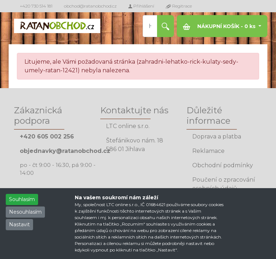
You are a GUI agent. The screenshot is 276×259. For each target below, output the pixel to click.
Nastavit (19, 224)
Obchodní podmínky (222, 165)
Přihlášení (141, 6)
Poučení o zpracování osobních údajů (223, 184)
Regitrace (179, 6)
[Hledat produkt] (150, 26)
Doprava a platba (216, 136)
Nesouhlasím (25, 212)
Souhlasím (22, 199)
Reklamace (208, 150)
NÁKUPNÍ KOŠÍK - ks (220, 26)
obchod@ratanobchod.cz (90, 6)
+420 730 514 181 (36, 6)
